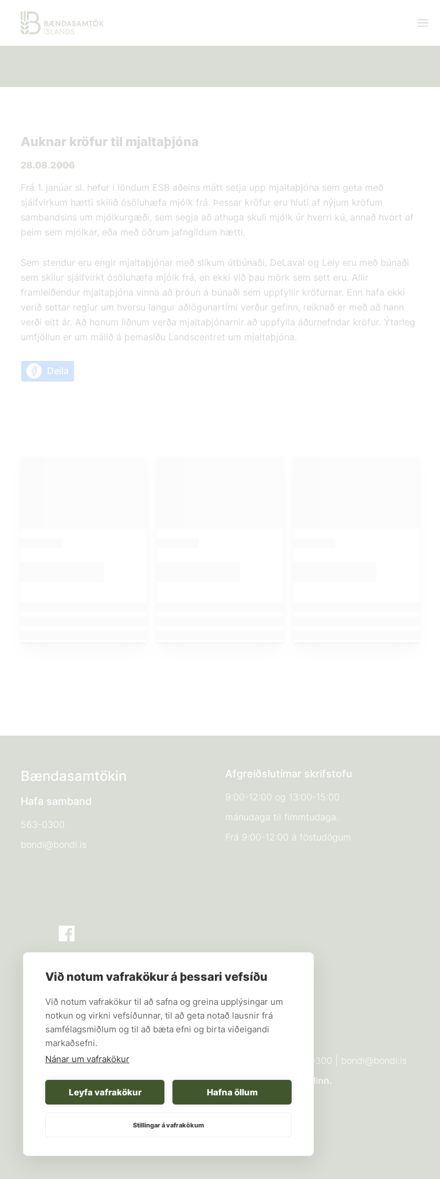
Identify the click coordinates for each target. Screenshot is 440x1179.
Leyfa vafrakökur (105, 1092)
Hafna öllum (232, 1092)
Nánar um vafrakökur (87, 1059)
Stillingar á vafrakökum (168, 1125)
